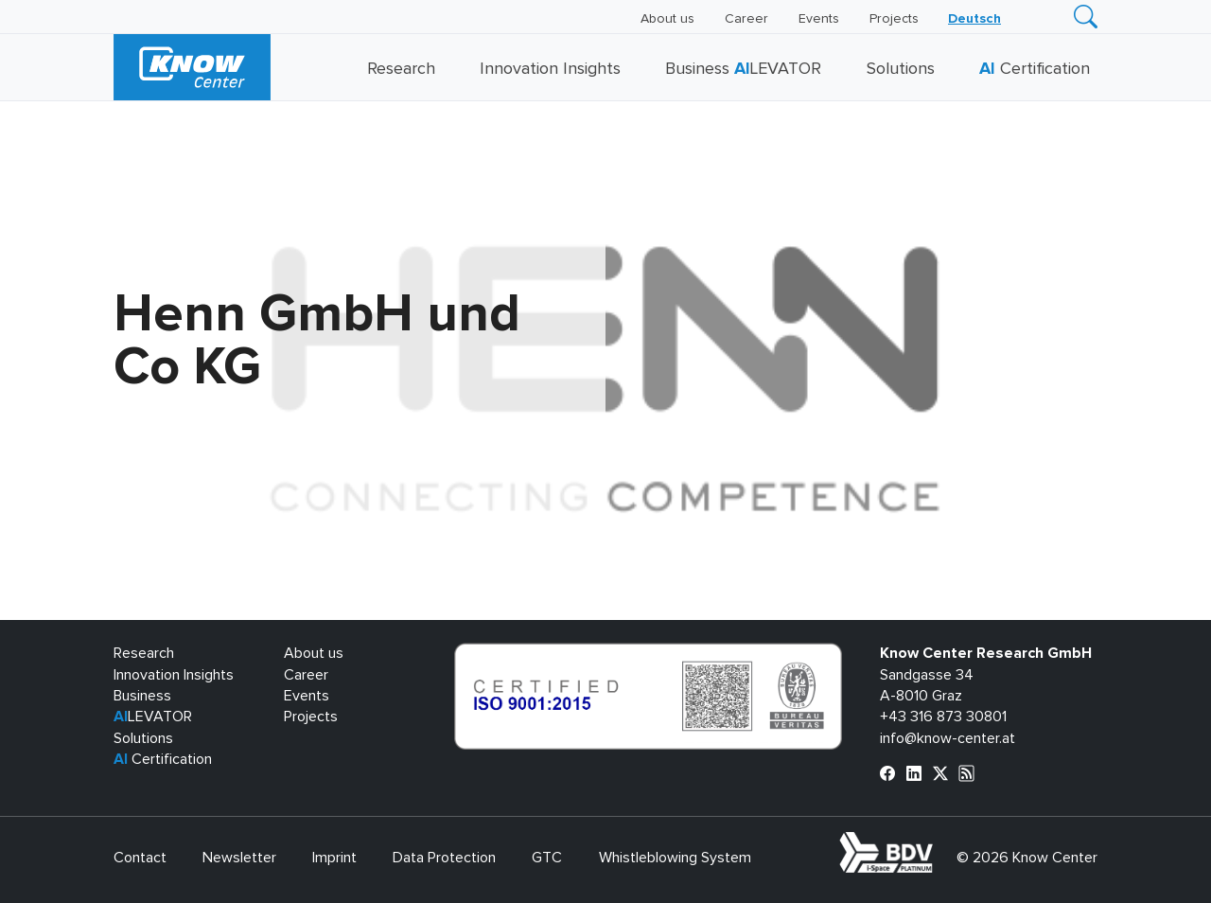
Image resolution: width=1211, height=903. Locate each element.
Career (746, 19)
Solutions (901, 69)
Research (401, 69)
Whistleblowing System (675, 857)
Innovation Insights (550, 69)
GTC (547, 857)
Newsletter (239, 857)
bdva (937, 842)
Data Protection (444, 857)
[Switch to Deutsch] (974, 19)
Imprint (334, 857)
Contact (140, 857)
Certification (1034, 69)
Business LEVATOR (743, 69)
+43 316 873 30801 (943, 716)
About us (667, 19)
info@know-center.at (947, 738)
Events (819, 19)
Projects (894, 19)
